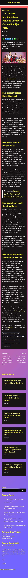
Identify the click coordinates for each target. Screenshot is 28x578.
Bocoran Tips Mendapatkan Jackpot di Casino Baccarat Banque (13, 467)
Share (19, 39)
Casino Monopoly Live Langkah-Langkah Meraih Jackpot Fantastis (12, 450)
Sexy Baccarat (6, 346)
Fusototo (12, 550)
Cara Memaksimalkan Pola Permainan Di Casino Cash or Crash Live (13, 432)
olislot (3, 560)
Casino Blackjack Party (8, 336)
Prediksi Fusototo (7, 538)
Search (4, 487)
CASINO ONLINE (5, 10)
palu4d (4, 564)
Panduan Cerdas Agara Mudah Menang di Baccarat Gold (13, 194)
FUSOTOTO (5, 534)
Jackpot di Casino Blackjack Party (11, 339)
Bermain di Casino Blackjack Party (11, 333)
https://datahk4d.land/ (8, 536)
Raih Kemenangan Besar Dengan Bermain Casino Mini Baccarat (20, 357)
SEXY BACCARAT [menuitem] (11, 79)
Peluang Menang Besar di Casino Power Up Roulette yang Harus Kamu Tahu (7, 358)
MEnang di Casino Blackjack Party (11, 343)
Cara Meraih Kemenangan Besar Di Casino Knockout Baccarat (12, 415)
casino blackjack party (18, 311)
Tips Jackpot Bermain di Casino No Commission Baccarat (12, 398)
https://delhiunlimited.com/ (7, 569)
